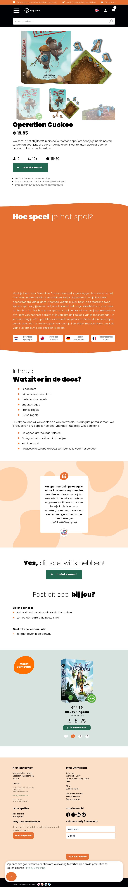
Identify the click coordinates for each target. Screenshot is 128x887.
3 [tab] (80, 745)
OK (11, 876)
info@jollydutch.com (21, 794)
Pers (68, 780)
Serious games (73, 799)
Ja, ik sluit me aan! (78, 856)
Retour (16, 777)
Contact (17, 782)
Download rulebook (62, 339)
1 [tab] (65, 745)
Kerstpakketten (73, 796)
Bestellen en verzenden (24, 774)
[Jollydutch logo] (32, 10)
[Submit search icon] (111, 22)
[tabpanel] (76, 701)
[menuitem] (97, 10)
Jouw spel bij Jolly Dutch (78, 777)
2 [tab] (72, 745)
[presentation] (89, 845)
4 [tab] (87, 745)
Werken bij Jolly (74, 774)
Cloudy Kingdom (77, 720)
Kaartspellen (19, 813)
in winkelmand (33, 168)
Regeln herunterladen (99, 339)
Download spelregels (28, 339)
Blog (68, 785)
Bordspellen (19, 816)
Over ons (70, 771)
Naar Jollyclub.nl (24, 835)
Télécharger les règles (29, 346)
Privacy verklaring (35, 868)
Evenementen (73, 788)
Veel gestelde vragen (24, 771)
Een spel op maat (75, 793)
